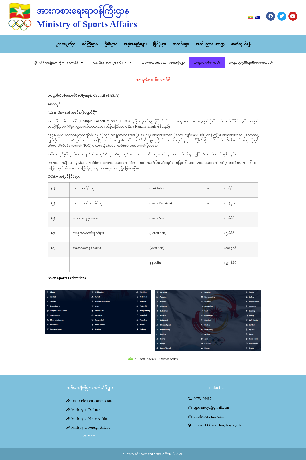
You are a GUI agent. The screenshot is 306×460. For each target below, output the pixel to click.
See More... (89, 436)
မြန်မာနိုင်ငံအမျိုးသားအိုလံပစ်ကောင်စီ (58, 63)
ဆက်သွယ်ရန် (241, 44)
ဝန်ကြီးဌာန (90, 44)
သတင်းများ (181, 44)
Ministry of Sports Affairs (87, 24)
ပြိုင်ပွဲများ (159, 44)
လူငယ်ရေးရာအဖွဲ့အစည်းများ (113, 63)
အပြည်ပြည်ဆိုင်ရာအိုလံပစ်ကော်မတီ (251, 62)
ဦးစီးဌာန (111, 44)
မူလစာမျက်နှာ (65, 44)
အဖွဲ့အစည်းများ (135, 44)
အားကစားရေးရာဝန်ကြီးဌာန (83, 10)
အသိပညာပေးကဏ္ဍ (210, 44)
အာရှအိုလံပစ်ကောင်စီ (207, 62)
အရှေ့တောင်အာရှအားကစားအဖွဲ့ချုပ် (163, 62)
